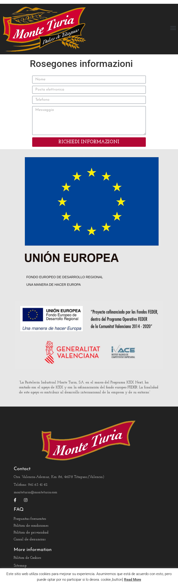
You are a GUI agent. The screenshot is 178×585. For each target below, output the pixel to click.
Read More (132, 579)
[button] (173, 28)
